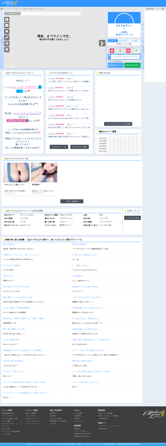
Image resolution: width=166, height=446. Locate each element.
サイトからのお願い (56, 418)
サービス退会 (6, 434)
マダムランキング (31, 418)
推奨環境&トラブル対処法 (58, 421)
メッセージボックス (8, 415)
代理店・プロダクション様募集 (108, 415)
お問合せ (77, 418)
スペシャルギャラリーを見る (118, 124)
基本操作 (53, 413)
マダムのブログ (31, 415)
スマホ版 (53, 423)
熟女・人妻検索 (31, 413)
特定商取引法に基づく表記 (82, 433)
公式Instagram (102, 428)
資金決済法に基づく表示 (82, 436)
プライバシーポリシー (81, 431)
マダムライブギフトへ (33, 423)
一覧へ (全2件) (72, 201)
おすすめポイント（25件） (124, 29)
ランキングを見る (133, 218)
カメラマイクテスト (8, 423)
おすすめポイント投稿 (80, 147)
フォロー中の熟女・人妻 (9, 418)
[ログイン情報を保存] (125, 61)
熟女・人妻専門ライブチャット (82, 444)
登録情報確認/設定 (7, 413)
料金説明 (53, 415)
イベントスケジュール (33, 421)
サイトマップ (78, 421)
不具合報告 (77, 415)
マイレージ (5, 426)
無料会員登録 (132, 65)
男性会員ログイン (115, 65)
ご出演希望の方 (103, 418)
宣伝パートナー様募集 (105, 413)
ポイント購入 (6, 429)
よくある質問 (78, 413)
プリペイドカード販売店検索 (11, 431)
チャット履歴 (6, 421)
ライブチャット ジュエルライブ (108, 426)
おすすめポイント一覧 (59, 147)
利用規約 (77, 428)
